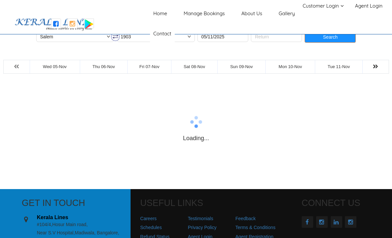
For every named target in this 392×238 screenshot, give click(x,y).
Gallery (287, 13)
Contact (162, 33)
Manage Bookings (204, 13)
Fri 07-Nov (149, 66)
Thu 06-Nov (104, 66)
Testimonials (200, 218)
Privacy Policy (202, 227)
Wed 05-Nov (55, 66)
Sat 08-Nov (194, 66)
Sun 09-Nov (241, 66)
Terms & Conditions (255, 227)
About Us (251, 13)
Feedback (245, 218)
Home (160, 13)
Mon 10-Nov (290, 66)
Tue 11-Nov (339, 66)
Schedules (151, 227)
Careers (148, 218)
